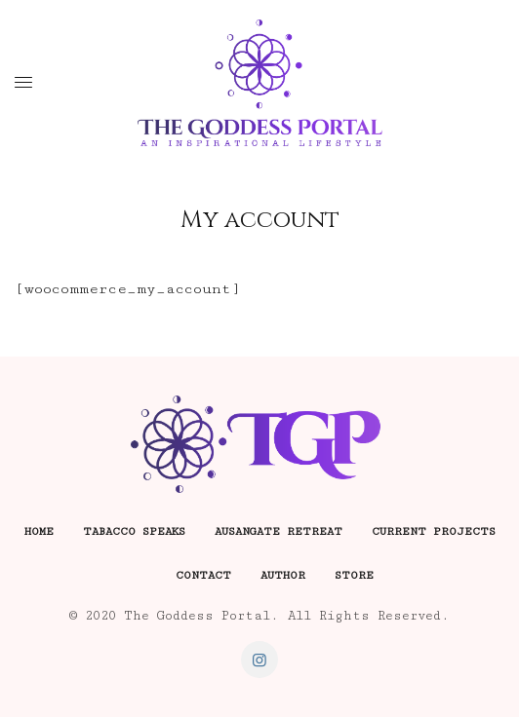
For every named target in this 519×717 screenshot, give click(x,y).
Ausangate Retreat (278, 531)
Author (282, 575)
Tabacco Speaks (134, 531)
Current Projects (434, 531)
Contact (203, 575)
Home (39, 531)
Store (354, 575)
